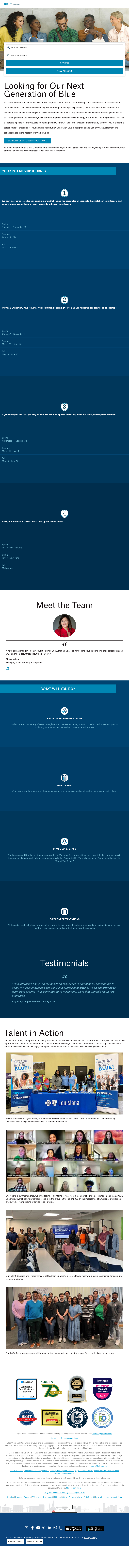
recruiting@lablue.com (102, 1433)
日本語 (87, 1497)
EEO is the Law (16, 1470)
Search (64, 63)
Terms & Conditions (69, 1438)
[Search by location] (64, 55)
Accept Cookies (15, 1541)
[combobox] (64, 47)
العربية (50, 1497)
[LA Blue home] (12, 3)
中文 (45, 1497)
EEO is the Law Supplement (36, 1470)
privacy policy (90, 1537)
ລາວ (81, 1497)
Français (27, 1497)
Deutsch (99, 1497)
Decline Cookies (34, 1541)
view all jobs (64, 71)
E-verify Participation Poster (62, 1470)
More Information (73, 1488)
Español (19, 1497)
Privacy (54, 1438)
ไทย (120, 1497)
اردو (92, 1497)
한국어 (65, 1497)
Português (73, 1497)
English (10, 1497)
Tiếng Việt (37, 1497)
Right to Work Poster (84, 1470)
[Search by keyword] (64, 47)
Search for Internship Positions (27, 140)
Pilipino (57, 1497)
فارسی (107, 1497)
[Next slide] (122, 989)
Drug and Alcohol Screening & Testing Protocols (64, 1492)
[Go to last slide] (6, 989)
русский (114, 1497)
